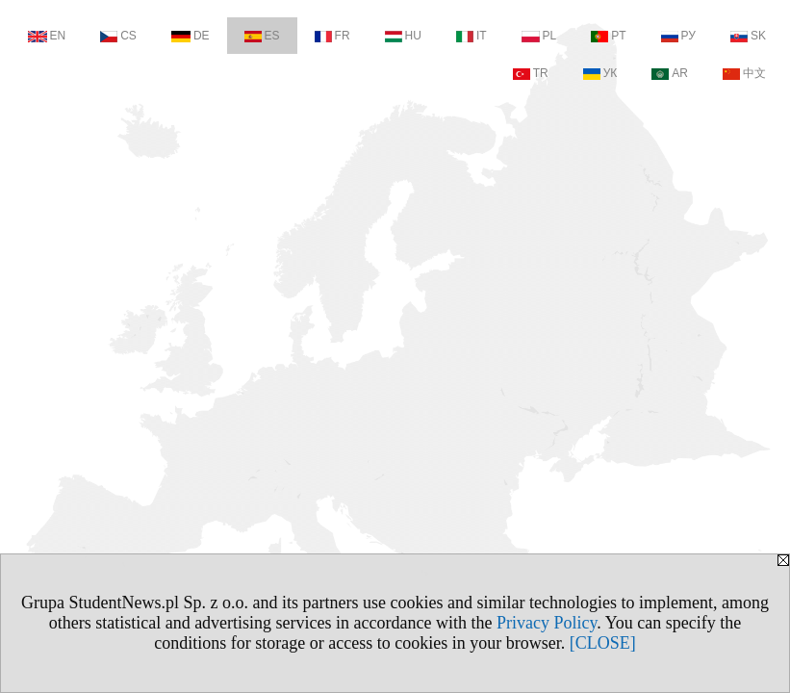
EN (47, 35)
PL (539, 35)
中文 (744, 73)
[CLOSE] (603, 643)
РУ (678, 35)
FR (332, 35)
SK (748, 35)
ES (262, 35)
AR (669, 73)
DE (190, 35)
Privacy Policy (547, 622)
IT (471, 35)
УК (600, 73)
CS (118, 35)
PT (608, 35)
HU (403, 35)
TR (530, 73)
